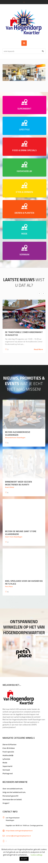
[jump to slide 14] (40, 78)
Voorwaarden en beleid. (12, 799)
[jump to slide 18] (9, 79)
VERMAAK (24, 254)
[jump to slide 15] (43, 78)
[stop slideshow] (24, 81)
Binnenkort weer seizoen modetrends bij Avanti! (18, 483)
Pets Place (9, 586)
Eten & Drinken (9, 748)
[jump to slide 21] (18, 79)
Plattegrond (8, 773)
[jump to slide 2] (7, 78)
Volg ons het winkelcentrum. (14, 792)
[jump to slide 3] (9, 78)
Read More (38, 349)
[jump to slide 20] (15, 79)
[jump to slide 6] (18, 78)
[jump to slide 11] (32, 78)
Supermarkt (7, 766)
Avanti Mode (9, 487)
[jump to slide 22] (21, 79)
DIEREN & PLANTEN (24, 213)
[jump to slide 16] (4, 79)
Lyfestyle (6, 759)
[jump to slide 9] (26, 78)
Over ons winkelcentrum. (13, 788)
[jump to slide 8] (23, 78)
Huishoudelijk (8, 755)
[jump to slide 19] (12, 79)
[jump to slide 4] (12, 78)
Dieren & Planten (9, 744)
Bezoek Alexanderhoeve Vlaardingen (17, 433)
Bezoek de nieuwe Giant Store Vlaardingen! (20, 533)
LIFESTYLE (24, 129)
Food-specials (8, 751)
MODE (24, 233)
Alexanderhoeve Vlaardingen (15, 437)
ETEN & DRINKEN (24, 192)
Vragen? (6, 803)
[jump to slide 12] (35, 78)
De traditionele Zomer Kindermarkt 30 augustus (24, 334)
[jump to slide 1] (4, 78)
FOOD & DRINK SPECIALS (24, 150)
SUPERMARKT (24, 108)
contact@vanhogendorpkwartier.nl (18, 836)
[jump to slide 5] (15, 78)
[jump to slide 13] (38, 78)
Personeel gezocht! (10, 795)
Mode (5, 762)
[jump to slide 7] (21, 78)
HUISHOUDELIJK (24, 171)
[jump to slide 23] (23, 79)
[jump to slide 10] (29, 78)
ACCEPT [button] (24, 858)
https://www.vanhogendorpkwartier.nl (19, 830)
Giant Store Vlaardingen (13, 537)
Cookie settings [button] (36, 854)
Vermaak (6, 769)
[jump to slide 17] (7, 79)
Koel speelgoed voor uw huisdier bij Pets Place (24, 582)
